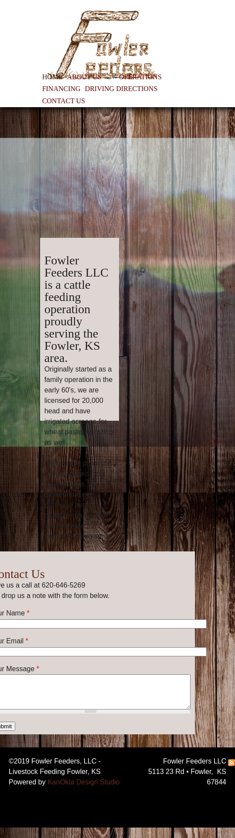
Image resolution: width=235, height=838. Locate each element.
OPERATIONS (140, 77)
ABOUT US (84, 77)
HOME (52, 77)
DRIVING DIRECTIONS (121, 88)
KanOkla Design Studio (83, 782)
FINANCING (61, 88)
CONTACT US (63, 101)
